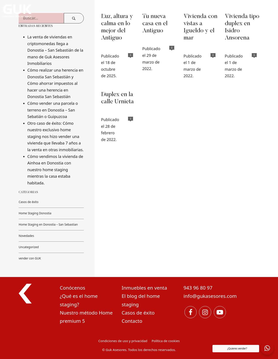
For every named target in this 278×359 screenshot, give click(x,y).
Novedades (26, 236)
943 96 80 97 (198, 287)
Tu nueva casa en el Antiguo (155, 24)
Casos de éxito (28, 202)
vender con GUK (30, 258)
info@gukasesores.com (210, 296)
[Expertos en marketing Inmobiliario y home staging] (91, 11)
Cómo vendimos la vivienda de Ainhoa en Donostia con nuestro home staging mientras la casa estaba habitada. (55, 169)
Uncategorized (29, 247)
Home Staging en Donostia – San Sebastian (48, 224)
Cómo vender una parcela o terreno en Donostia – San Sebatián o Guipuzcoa (52, 110)
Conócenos (72, 287)
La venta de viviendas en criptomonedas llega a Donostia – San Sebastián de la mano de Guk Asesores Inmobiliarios (55, 50)
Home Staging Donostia (35, 213)
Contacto (132, 321)
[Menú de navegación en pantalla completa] (267, 11)
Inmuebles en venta (144, 287)
